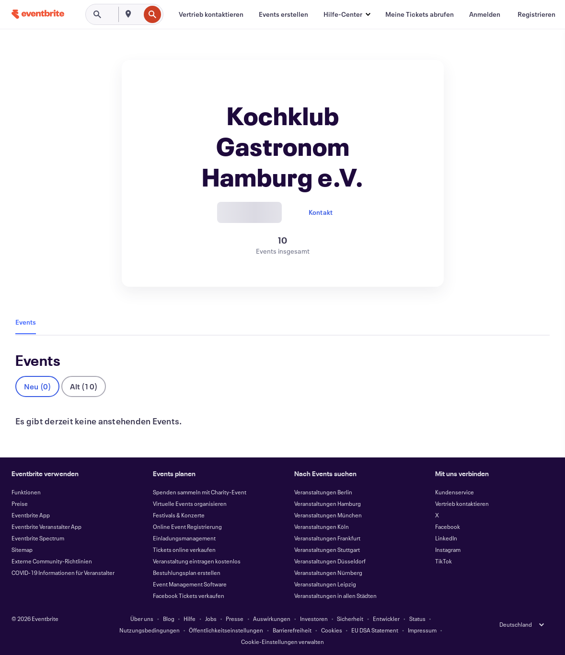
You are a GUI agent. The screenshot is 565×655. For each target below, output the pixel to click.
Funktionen (26, 492)
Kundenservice (454, 492)
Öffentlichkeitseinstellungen (226, 630)
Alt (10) (83, 386)
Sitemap (22, 549)
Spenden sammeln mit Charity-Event (199, 492)
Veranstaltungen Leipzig (325, 584)
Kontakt (321, 212)
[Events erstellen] (283, 14)
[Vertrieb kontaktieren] (211, 14)
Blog (168, 618)
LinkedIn (446, 538)
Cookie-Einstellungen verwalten (282, 641)
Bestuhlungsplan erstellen (186, 572)
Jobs (211, 618)
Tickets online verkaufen (184, 549)
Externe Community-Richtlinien (52, 561)
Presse (234, 618)
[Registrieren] (536, 14)
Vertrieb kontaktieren (462, 503)
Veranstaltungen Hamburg (327, 503)
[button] (347, 14)
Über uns (141, 618)
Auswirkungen (271, 618)
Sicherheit (350, 618)
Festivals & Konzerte (179, 515)
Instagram (448, 549)
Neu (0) (37, 386)
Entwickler (386, 618)
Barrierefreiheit (292, 630)
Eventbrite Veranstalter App (46, 526)
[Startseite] (38, 14)
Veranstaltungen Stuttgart (327, 549)
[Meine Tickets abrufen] (419, 14)
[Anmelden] (484, 14)
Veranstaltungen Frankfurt (327, 538)
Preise (20, 503)
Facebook (447, 526)
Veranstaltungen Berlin (323, 492)
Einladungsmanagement (184, 538)
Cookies (331, 630)
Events (25, 322)
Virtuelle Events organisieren (190, 503)
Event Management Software (190, 584)
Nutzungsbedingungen (149, 630)
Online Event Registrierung (187, 526)
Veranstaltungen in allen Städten (335, 595)
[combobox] (139, 14)
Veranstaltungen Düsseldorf (330, 561)
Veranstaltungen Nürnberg (328, 572)
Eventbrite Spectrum (38, 538)
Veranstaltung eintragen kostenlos (197, 561)
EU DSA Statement (374, 630)
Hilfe (190, 618)
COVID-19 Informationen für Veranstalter (63, 572)
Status (417, 618)
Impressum (422, 630)
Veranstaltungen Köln (321, 526)
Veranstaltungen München (328, 515)
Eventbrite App (31, 515)
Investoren (314, 618)
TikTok (443, 561)
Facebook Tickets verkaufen (188, 595)
